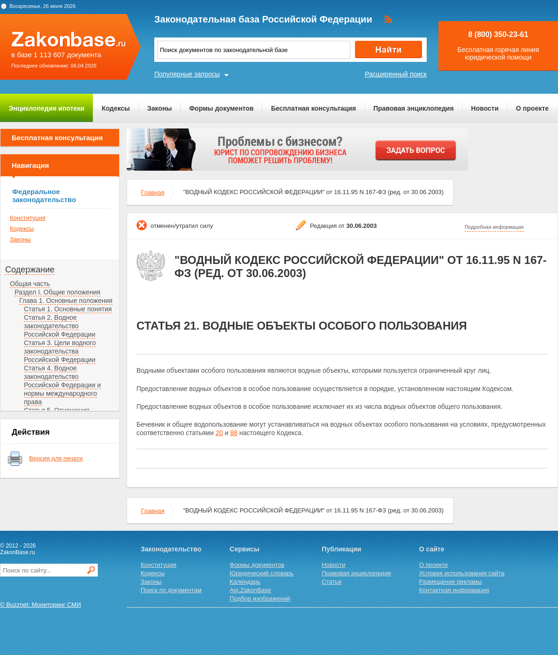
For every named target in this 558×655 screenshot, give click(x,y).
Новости (485, 108)
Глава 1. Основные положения (66, 300)
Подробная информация (494, 227)
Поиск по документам (171, 590)
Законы (159, 108)
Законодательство (171, 549)
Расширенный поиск (396, 74)
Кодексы (116, 108)
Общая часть (30, 283)
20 (219, 433)
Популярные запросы (187, 74)
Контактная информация (454, 590)
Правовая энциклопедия (413, 108)
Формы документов (221, 108)
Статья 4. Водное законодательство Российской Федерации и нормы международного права (62, 385)
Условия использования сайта (462, 573)
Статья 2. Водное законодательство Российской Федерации (59, 326)
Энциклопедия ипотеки (46, 108)
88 (234, 433)
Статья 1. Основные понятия (68, 309)
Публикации (341, 549)
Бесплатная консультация (313, 108)
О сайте (432, 549)
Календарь (245, 581)
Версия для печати (56, 458)
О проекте (532, 108)
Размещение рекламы (450, 581)
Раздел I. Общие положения (57, 292)
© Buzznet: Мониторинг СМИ (40, 604)
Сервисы (244, 549)
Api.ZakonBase (250, 590)
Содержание (29, 269)
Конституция (27, 217)
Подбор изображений (260, 598)
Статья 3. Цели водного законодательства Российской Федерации (60, 351)
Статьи (331, 581)
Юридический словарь (262, 573)
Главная (152, 192)
